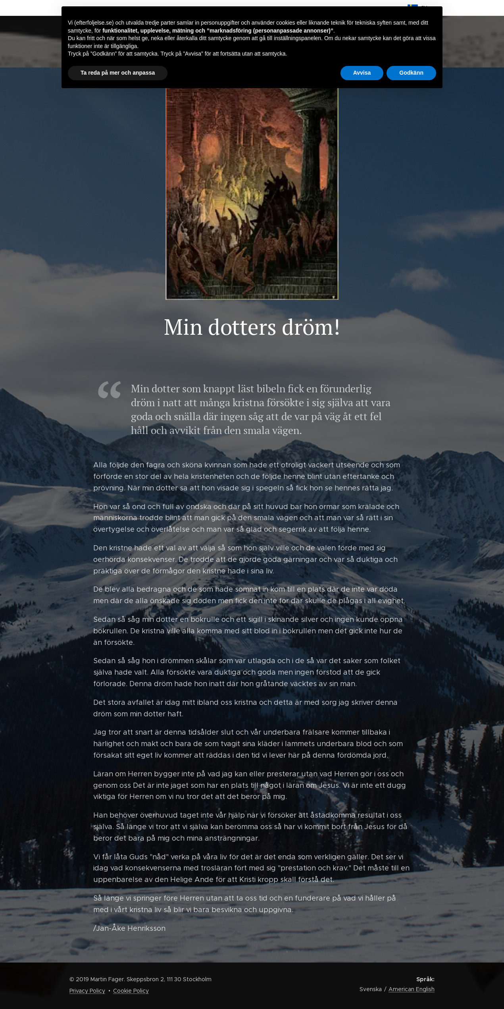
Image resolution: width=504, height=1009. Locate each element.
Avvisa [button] (362, 72)
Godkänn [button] (411, 72)
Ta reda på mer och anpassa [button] (118, 72)
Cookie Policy (131, 990)
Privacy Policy (87, 990)
